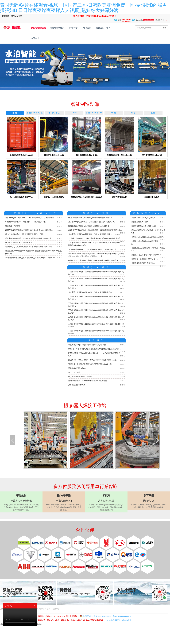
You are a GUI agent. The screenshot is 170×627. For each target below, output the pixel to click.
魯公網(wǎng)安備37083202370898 (97, 616)
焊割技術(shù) (148, 213)
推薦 (15, 113)
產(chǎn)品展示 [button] (63, 28)
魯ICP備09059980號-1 (122, 616)
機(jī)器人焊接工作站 (85, 405)
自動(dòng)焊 (94, 113)
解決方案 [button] (79, 28)
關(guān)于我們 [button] (109, 28)
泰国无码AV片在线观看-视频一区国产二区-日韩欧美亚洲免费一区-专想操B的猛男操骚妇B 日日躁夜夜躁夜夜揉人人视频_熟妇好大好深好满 (83, 7)
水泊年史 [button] (41, 38)
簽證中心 (56, 609)
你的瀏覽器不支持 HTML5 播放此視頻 (20, 617)
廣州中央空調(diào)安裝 (42, 609)
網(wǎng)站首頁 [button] (44, 28)
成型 (133, 113)
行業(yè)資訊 (96, 213)
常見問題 (97, 340)
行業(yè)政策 (96, 267)
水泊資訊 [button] (93, 28)
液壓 (153, 113)
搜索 (164, 28)
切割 (113, 113)
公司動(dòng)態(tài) (33, 213)
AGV (74, 113)
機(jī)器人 (54, 113)
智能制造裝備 (85, 104)
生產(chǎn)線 (34, 113)
